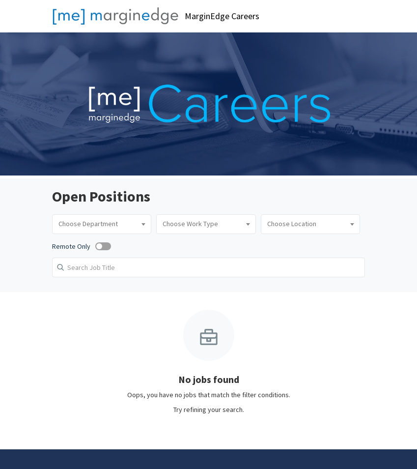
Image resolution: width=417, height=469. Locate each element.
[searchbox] (101, 224)
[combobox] (101, 224)
